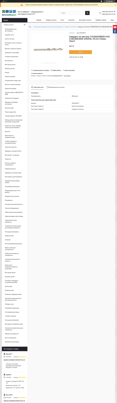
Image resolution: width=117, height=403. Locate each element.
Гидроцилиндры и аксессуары (14, 216)
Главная (38, 20)
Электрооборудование (12, 208)
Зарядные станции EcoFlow (13, 151)
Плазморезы (9, 200)
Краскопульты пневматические (10, 136)
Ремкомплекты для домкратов (11, 221)
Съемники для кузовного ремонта (12, 260)
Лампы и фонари (10, 76)
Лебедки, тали (9, 304)
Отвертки (8, 240)
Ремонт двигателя (10, 112)
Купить (80, 52)
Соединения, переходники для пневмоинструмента (13, 227)
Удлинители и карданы (12, 98)
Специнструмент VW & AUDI (13, 116)
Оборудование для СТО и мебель (12, 191)
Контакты (71, 20)
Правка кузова (9, 235)
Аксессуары (8, 286)
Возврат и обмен (101, 20)
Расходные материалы (12, 232)
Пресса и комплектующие (12, 84)
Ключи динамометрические (13, 243)
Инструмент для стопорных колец (13, 43)
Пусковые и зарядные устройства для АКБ (11, 281)
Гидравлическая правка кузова (12, 181)
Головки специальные (11, 56)
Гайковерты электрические (13, 173)
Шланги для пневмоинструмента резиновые (11, 266)
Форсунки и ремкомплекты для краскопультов (13, 299)
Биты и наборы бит (10, 338)
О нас (62, 20)
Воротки (7, 131)
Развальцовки (9, 290)
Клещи (7, 72)
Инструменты (9, 60)
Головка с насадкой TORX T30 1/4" (15, 382)
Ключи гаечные (9, 39)
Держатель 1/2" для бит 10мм (15, 387)
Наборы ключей (9, 68)
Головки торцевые (10, 316)
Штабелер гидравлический (13, 294)
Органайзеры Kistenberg (12, 186)
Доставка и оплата (85, 20)
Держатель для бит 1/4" (13, 385)
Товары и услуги (51, 20)
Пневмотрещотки (10, 169)
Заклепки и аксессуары (12, 342)
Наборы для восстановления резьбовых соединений (13, 121)
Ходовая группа (10, 276)
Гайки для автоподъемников (13, 212)
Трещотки (8, 159)
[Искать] (87, 13)
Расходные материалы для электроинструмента (48, 27)
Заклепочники (9, 108)
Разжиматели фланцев (12, 308)
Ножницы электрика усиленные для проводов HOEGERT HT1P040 (13, 365)
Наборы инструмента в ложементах (12, 254)
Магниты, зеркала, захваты (13, 48)
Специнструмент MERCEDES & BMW (14, 93)
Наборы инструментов (11, 334)
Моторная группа (10, 64)
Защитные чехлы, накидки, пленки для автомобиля (13, 126)
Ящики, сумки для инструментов (10, 248)
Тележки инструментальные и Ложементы (14, 329)
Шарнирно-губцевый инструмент (11, 103)
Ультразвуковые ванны (12, 312)
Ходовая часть (9, 35)
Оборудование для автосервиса (10, 30)
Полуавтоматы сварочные (13, 80)
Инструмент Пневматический (14, 324)
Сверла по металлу (70, 27)
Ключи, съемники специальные (10, 164)
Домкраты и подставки (12, 52)
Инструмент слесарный (12, 155)
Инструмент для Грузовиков (13, 176)
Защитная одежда (10, 88)
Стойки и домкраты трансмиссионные (11, 142)
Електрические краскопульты (14, 204)
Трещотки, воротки (10, 147)
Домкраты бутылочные (12, 196)
